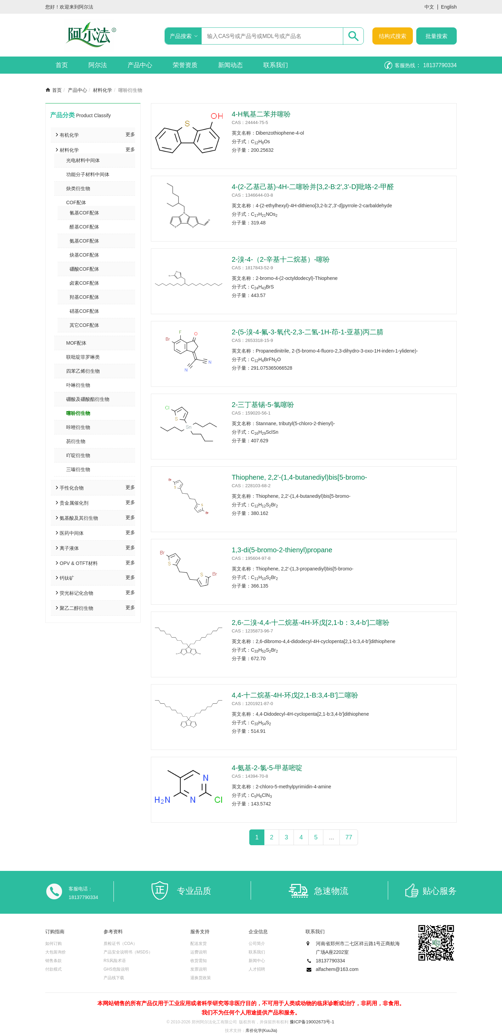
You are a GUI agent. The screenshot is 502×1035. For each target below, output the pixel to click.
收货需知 (198, 960)
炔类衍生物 (78, 188)
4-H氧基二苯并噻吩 (261, 114)
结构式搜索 (392, 36)
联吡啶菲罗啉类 (83, 357)
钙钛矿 (67, 578)
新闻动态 (230, 65)
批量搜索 (436, 36)
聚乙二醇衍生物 (76, 608)
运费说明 (198, 952)
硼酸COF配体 (84, 269)
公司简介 (257, 943)
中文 (429, 7)
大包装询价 (55, 952)
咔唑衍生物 (78, 427)
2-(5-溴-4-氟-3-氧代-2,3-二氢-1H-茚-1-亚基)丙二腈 (307, 332)
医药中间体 (72, 533)
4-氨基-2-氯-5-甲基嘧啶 (267, 768)
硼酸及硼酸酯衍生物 (87, 399)
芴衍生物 (75, 441)
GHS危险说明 (116, 969)
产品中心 (140, 65)
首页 (62, 65)
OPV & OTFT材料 (79, 563)
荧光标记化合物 (76, 593)
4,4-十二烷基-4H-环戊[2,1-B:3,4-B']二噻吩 (295, 695)
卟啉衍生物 (78, 385)
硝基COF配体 (84, 311)
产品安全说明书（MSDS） (128, 952)
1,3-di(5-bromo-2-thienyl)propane (282, 550)
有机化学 (69, 135)
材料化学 (102, 90)
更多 (130, 134)
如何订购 (53, 943)
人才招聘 (257, 969)
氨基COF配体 (84, 241)
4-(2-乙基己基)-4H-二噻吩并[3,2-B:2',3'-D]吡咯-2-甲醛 (313, 186)
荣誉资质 (185, 65)
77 (348, 837)
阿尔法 (97, 65)
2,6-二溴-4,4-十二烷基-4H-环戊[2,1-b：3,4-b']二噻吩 (311, 622)
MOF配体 (76, 343)
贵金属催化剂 (74, 503)
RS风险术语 (115, 960)
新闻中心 (257, 960)
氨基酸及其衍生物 (79, 518)
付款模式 (53, 969)
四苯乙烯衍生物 (83, 371)
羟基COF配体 (84, 297)
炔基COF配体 (84, 255)
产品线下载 (114, 977)
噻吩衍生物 (78, 413)
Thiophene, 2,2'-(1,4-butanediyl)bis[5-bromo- (299, 477)
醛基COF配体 (84, 227)
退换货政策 (200, 977)
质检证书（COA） (120, 943)
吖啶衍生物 (78, 455)
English (449, 7)
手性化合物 (72, 488)
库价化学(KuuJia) (261, 1030)
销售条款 (53, 960)
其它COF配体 (84, 325)
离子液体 (69, 548)
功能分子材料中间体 (87, 174)
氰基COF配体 (84, 212)
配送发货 (198, 943)
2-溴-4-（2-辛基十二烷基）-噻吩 (281, 259)
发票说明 (198, 969)
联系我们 (275, 65)
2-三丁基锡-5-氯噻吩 (263, 404)
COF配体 (76, 202)
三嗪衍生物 (78, 469)
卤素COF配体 (84, 283)
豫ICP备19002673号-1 (312, 1021)
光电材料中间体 (83, 160)
